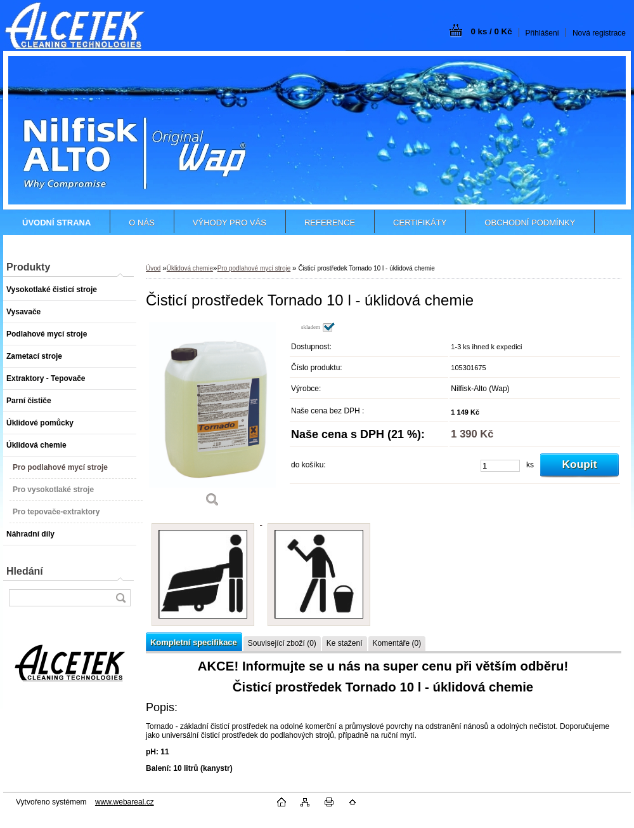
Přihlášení (542, 33)
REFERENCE (329, 222)
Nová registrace (599, 33)
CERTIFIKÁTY (419, 222)
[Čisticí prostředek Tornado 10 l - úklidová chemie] (212, 419)
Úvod (153, 268)
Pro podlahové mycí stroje (254, 268)
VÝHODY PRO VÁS (229, 222)
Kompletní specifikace (193, 642)
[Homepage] (56, 222)
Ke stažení (345, 643)
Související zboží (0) (282, 643)
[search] (120, 598)
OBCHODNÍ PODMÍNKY (529, 222)
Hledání (24, 571)
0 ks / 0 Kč (491, 31)
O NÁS (141, 222)
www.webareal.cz (124, 802)
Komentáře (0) (397, 643)
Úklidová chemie (190, 268)
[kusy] (500, 466)
